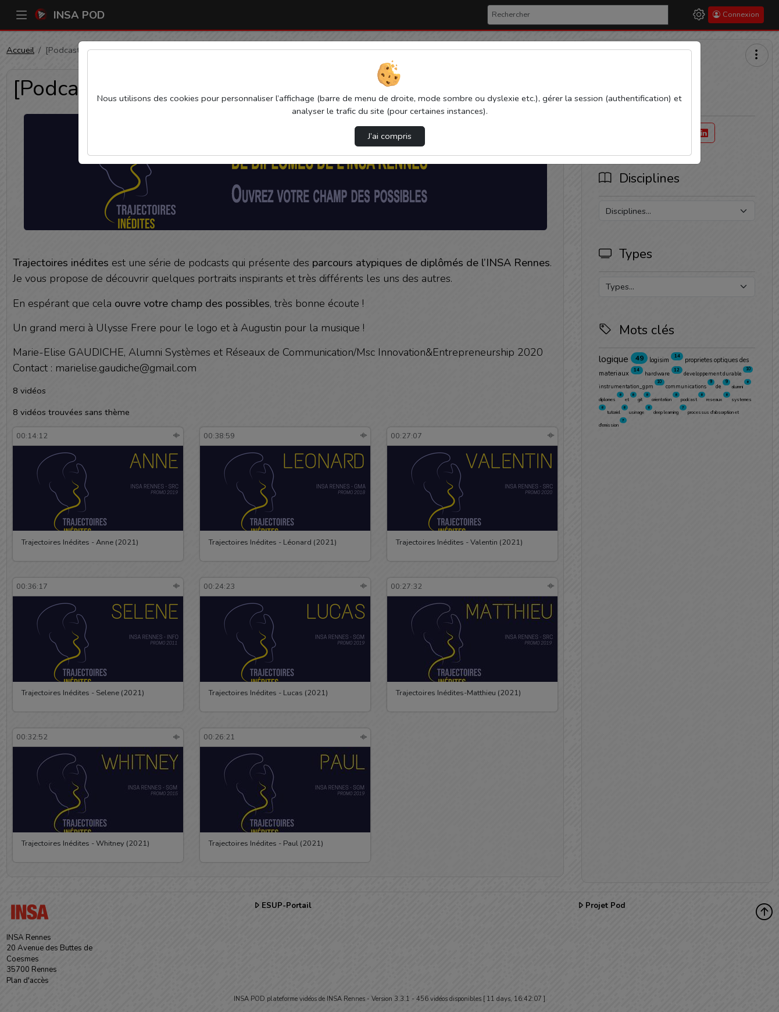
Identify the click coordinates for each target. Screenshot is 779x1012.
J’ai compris (390, 136)
